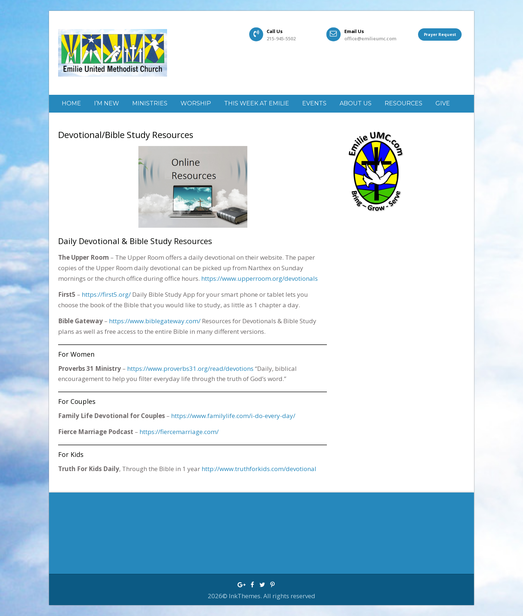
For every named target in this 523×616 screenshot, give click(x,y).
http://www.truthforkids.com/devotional (259, 469)
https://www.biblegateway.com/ (154, 321)
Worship (196, 103)
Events (314, 103)
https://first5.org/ (106, 294)
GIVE (442, 103)
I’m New (106, 103)
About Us (356, 103)
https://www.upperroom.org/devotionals (259, 278)
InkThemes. (246, 596)
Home (71, 103)
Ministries (149, 103)
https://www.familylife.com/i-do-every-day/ (233, 416)
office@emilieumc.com (370, 38)
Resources (403, 103)
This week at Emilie (256, 103)
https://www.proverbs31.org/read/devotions (190, 368)
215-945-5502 (281, 38)
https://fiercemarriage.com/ (179, 431)
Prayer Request (439, 34)
